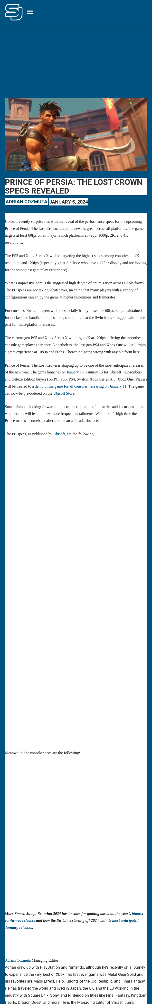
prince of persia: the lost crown (74, 962)
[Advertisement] (76, 61)
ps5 (112, 962)
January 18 (75, 372)
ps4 (102, 962)
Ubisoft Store (63, 393)
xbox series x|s (32, 969)
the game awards (130, 962)
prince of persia (37, 962)
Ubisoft (59, 434)
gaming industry (30, 955)
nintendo (97, 955)
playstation (14, 962)
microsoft (79, 955)
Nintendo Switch (119, 955)
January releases (57, 955)
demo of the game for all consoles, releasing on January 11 (80, 386)
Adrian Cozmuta (26, 202)
